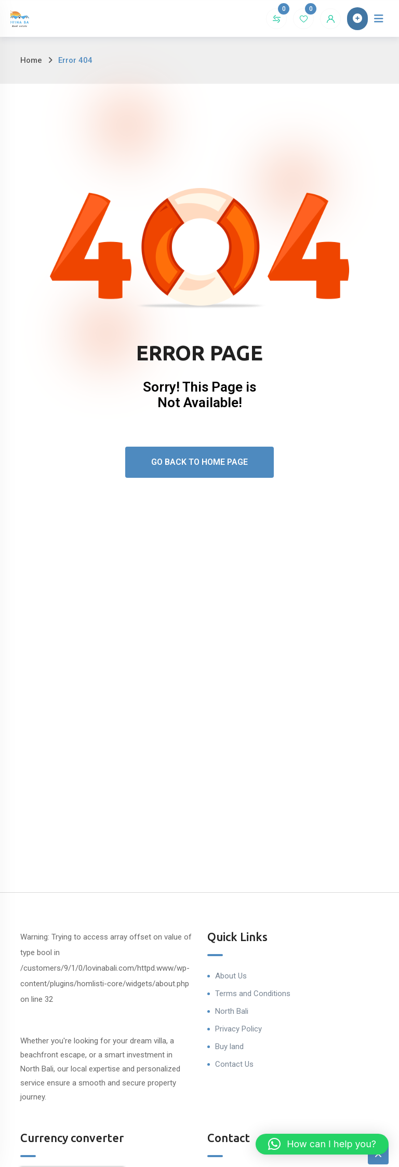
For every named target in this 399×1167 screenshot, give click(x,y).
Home (31, 60)
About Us (231, 976)
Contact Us (234, 1064)
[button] (322, 1144)
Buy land (229, 1046)
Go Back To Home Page (199, 462)
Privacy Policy (238, 1029)
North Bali (231, 1011)
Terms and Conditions (252, 993)
